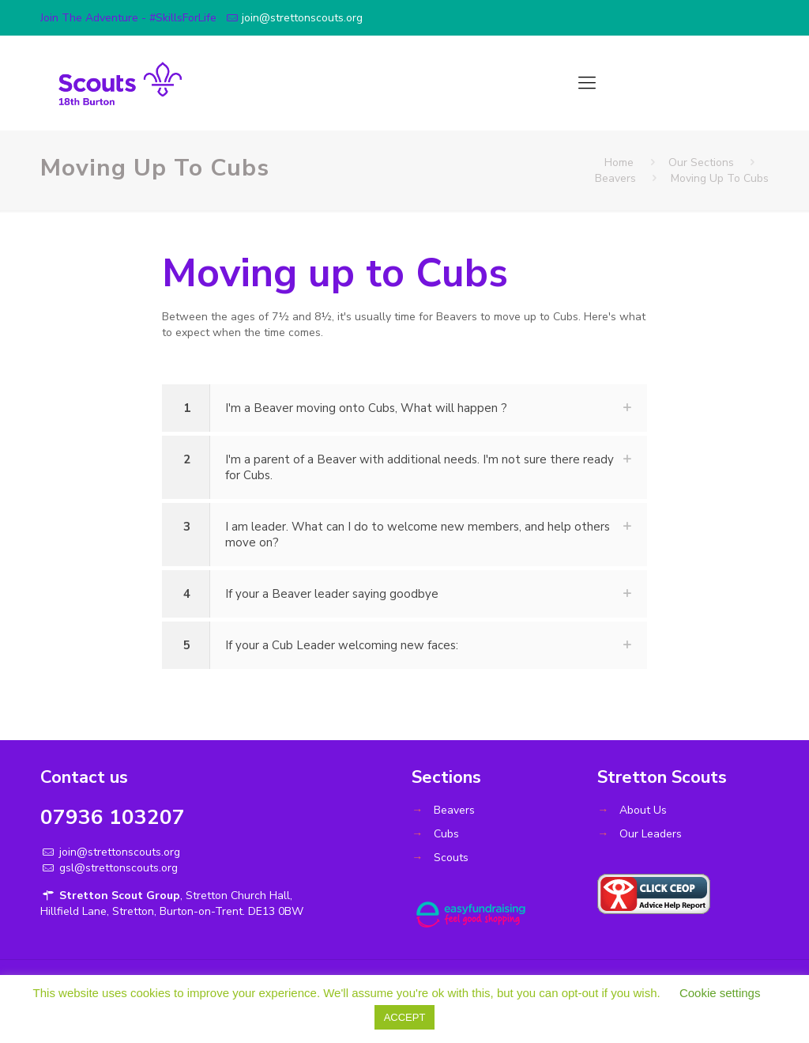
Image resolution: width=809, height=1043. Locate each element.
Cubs (446, 833)
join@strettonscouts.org (302, 17)
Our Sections (701, 162)
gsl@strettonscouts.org (117, 867)
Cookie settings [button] (720, 993)
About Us (643, 810)
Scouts (451, 857)
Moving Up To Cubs (720, 178)
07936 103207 (112, 817)
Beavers (615, 178)
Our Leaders (650, 833)
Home (619, 162)
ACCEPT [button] (405, 1017)
